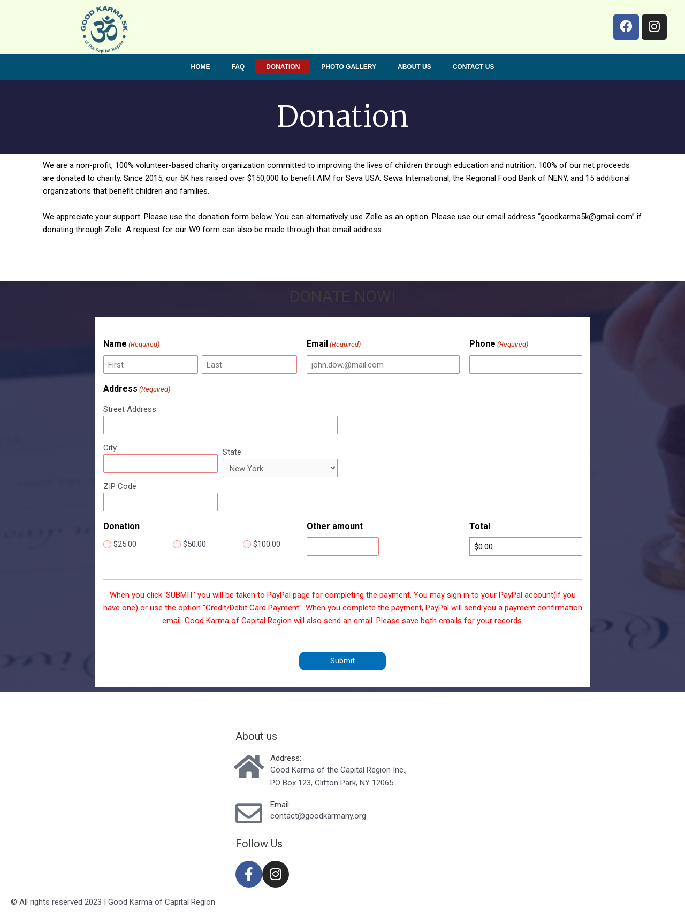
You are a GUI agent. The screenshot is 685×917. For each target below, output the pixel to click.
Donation (283, 67)
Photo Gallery (348, 67)
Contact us (473, 67)
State (232, 452)
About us (414, 67)
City (110, 448)
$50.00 (194, 544)
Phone (498, 344)
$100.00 (266, 544)
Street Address (129, 409)
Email (334, 344)
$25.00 (124, 544)
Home (200, 67)
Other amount (335, 526)
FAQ (238, 67)
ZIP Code (119, 486)
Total (479, 526)
